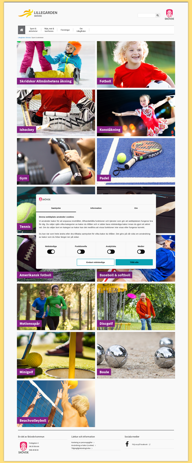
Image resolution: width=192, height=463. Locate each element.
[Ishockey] (56, 113)
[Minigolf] (56, 355)
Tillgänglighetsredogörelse (80, 448)
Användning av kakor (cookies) (82, 445)
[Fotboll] (136, 64)
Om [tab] (136, 208)
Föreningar (65, 30)
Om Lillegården (81, 29)
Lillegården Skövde (24, 37)
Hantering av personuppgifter (81, 442)
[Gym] (56, 161)
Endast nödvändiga (95, 262)
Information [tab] (96, 208)
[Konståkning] (136, 113)
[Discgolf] (136, 307)
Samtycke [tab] (56, 208)
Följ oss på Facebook (140, 444)
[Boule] (136, 355)
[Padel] (136, 161)
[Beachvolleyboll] (56, 404)
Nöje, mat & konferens (49, 29)
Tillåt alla (134, 262)
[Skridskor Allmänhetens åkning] (56, 64)
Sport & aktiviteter (33, 29)
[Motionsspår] (56, 307)
